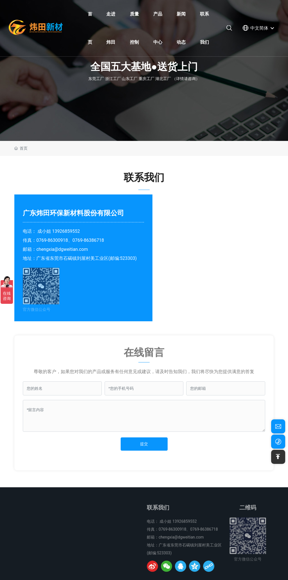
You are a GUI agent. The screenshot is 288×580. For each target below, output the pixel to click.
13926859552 (66, 231)
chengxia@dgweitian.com (62, 249)
